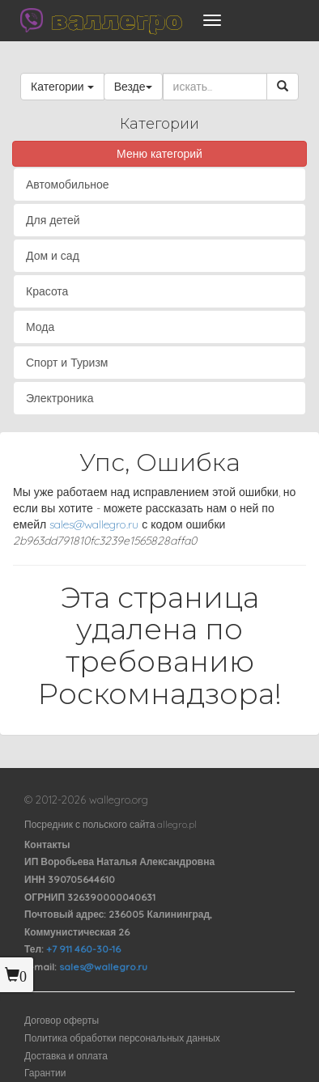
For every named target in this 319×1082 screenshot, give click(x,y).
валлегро (116, 20)
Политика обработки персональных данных (122, 1038)
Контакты (47, 844)
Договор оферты (61, 1020)
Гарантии (45, 1073)
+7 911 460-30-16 (83, 949)
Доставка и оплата (66, 1056)
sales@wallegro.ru (93, 524)
